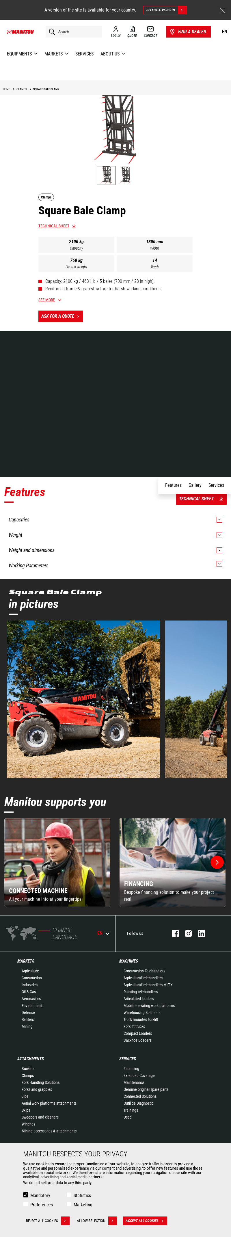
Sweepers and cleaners (40, 1117)
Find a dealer (187, 31)
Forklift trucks (134, 1026)
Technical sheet (53, 226)
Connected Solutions (140, 1096)
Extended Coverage (139, 1075)
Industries (30, 984)
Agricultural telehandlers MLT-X (148, 984)
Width (154, 248)
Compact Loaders (138, 1033)
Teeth (154, 267)
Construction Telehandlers (144, 971)
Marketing (83, 1205)
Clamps (28, 1075)
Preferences (41, 1205)
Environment (32, 1005)
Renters (28, 1019)
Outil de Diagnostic (138, 1103)
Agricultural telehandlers (143, 978)
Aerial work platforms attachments (49, 1103)
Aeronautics (31, 998)
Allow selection (97, 1220)
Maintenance (134, 1082)
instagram (185, 933)
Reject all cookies (48, 1220)
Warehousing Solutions (142, 1012)
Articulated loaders (139, 998)
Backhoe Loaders (137, 1040)
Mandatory (40, 1195)
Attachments (30, 1058)
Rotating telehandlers (141, 991)
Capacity (76, 248)
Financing (131, 1068)
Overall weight (76, 267)
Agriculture (30, 971)
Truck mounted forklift (141, 1019)
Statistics (82, 1195)
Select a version (166, 10)
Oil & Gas (29, 991)
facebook (172, 933)
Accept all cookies (146, 1220)
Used (128, 1117)
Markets (25, 961)
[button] (217, 862)
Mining (27, 1026)
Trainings (131, 1110)
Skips (26, 1110)
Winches (28, 1124)
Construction (32, 978)
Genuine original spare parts (146, 1089)
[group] (57, 862)
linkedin (198, 933)
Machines (128, 961)
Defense (28, 1012)
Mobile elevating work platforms (149, 1005)
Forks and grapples (37, 1089)
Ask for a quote (62, 316)
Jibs (25, 1096)
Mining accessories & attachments (49, 1131)
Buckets (28, 1068)
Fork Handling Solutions (40, 1082)
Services (127, 1058)
